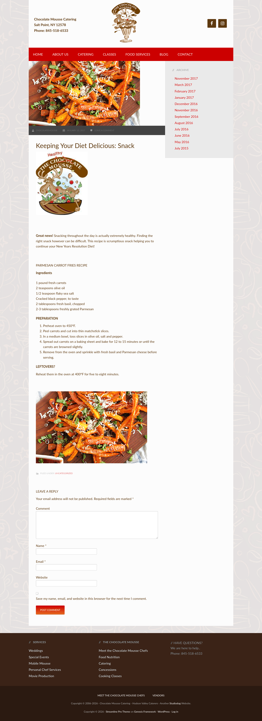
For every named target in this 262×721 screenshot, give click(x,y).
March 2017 (183, 85)
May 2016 (182, 142)
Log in (175, 711)
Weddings (36, 650)
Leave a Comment (104, 130)
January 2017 (184, 97)
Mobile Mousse (39, 663)
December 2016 (186, 104)
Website (42, 577)
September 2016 (186, 117)
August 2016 (184, 123)
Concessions (107, 670)
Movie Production (41, 676)
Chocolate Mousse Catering (131, 25)
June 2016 (182, 135)
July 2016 (181, 129)
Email (41, 561)
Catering (105, 663)
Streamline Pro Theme (118, 711)
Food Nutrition (109, 657)
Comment (43, 508)
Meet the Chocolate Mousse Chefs (123, 650)
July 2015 (181, 148)
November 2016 (186, 110)
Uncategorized (64, 473)
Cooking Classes (110, 676)
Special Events (39, 657)
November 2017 (186, 78)
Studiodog (175, 703)
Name (41, 546)
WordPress (164, 711)
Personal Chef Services (45, 670)
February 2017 (185, 91)
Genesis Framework (145, 711)
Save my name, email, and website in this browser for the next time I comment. (91, 599)
